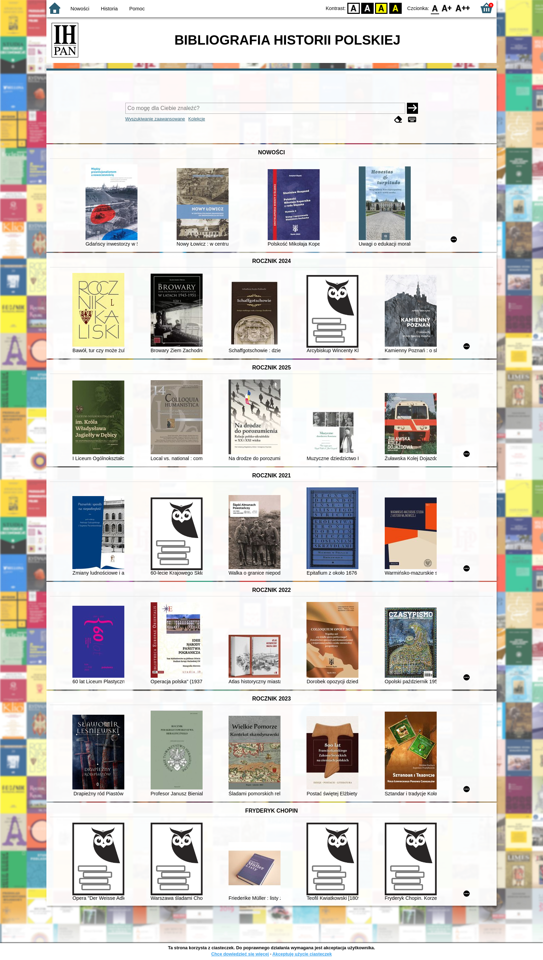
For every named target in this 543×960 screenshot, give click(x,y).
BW (367, 8)
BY (395, 8)
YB (381, 8)
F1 (447, 8)
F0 (434, 8)
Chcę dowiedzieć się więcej (240, 954)
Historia (109, 8)
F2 (463, 8)
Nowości (80, 8)
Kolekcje (196, 118)
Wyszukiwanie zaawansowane (155, 118)
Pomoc (137, 8)
